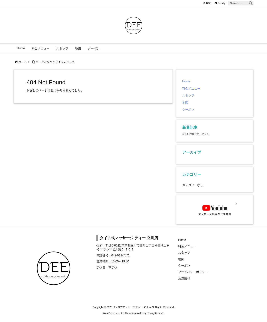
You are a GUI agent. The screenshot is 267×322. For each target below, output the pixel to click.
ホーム (22, 62)
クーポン (188, 109)
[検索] (251, 3)
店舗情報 (184, 278)
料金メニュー (191, 88)
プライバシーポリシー (193, 271)
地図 (185, 102)
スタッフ (188, 95)
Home (186, 81)
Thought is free (154, 313)
